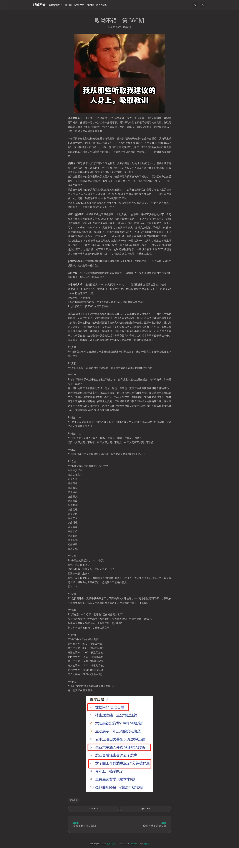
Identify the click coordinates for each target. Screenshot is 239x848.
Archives (79, 4)
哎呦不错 (39, 5)
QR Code (145, 810)
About (90, 4)
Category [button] (54, 4)
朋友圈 (68, 4)
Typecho (133, 844)
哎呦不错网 (111, 844)
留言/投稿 (101, 4)
